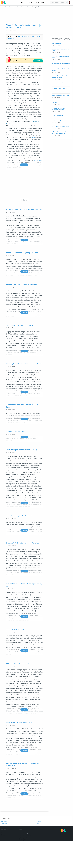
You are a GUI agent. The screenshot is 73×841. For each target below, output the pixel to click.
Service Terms (23, 832)
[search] (66, 2)
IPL (2, 6)
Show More (24, 156)
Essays (12, 2)
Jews (33, 128)
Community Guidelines (25, 826)
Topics (17, 2)
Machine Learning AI (34, 2)
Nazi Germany (4, 813)
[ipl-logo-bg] (4, 2)
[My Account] (70, 2)
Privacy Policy (22, 830)
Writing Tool (24, 2)
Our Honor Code (23, 828)
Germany (39, 813)
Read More (24, 231)
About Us (3, 824)
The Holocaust (4, 814)
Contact (3, 826)
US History (44, 2)
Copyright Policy (23, 824)
